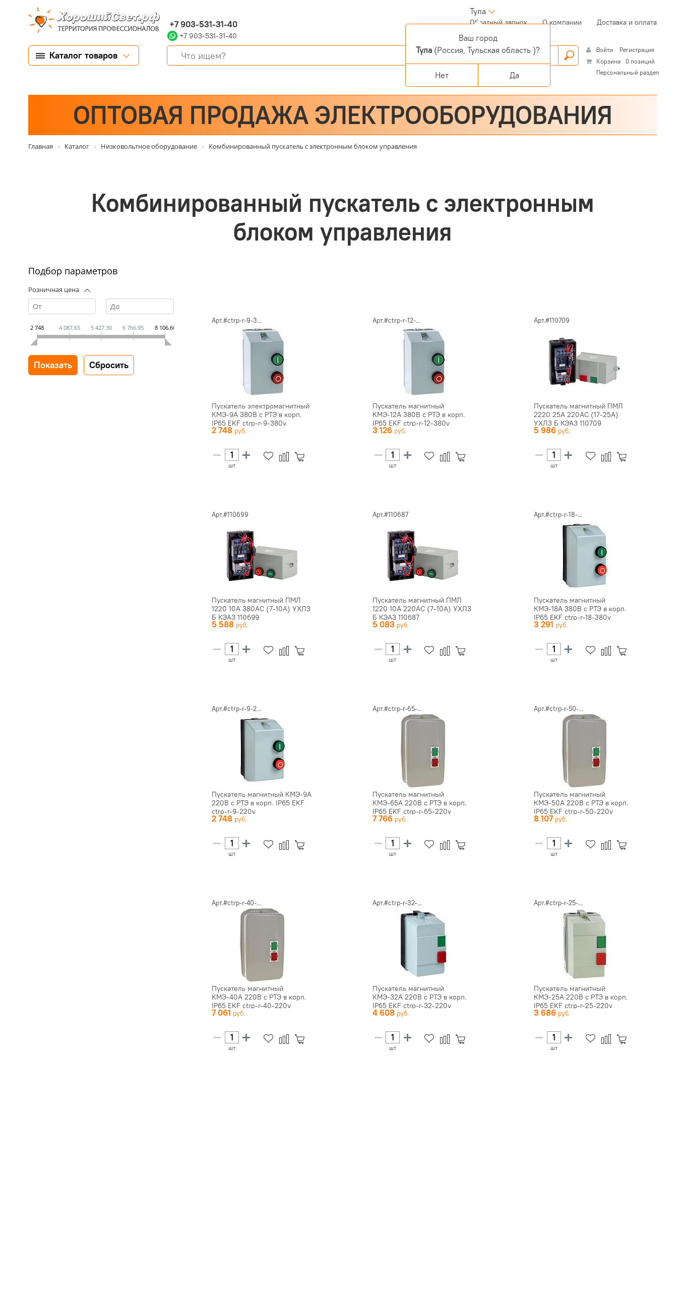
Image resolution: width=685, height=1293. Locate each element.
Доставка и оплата (627, 22)
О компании (562, 22)
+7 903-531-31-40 (202, 24)
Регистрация (636, 49)
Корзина (608, 61)
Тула (478, 11)
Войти (605, 49)
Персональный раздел (627, 72)
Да (514, 75)
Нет (442, 75)
